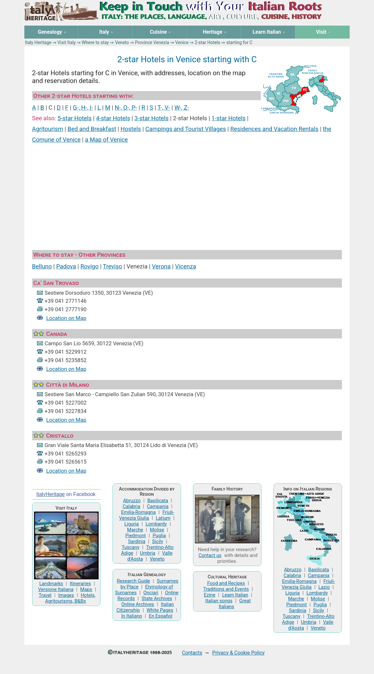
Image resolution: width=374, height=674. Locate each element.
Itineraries (80, 583)
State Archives (157, 598)
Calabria (131, 506)
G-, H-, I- (83, 107)
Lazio (324, 587)
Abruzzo (131, 500)
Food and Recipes (226, 583)
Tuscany (130, 547)
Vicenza (185, 266)
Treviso (112, 266)
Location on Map (66, 318)
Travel (45, 595)
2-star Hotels (207, 42)
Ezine (209, 595)
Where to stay (95, 42)
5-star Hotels (74, 118)
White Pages (160, 610)
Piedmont (135, 535)
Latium (163, 518)
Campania (157, 506)
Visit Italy (66, 42)
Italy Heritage (38, 42)
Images (66, 595)
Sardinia (136, 541)
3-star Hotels (152, 118)
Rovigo (89, 266)
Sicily (157, 541)
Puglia (159, 535)
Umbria (147, 553)
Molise (157, 530)
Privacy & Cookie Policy (238, 653)
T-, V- (163, 107)
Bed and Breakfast (91, 128)
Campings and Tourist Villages (185, 128)
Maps (86, 589)
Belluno (42, 266)
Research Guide (133, 581)
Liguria (131, 524)
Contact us (210, 555)
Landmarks (51, 583)
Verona (161, 266)
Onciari (150, 593)
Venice (181, 42)
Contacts (192, 653)
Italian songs (219, 601)
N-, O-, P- (126, 107)
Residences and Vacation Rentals (274, 128)
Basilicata (157, 500)
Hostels (131, 128)
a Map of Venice (106, 139)
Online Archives (137, 604)
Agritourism (47, 128)
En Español (160, 616)
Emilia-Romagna (138, 512)
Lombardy (156, 524)
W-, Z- (182, 107)
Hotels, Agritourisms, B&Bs (70, 598)
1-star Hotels (228, 118)
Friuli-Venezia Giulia (146, 515)
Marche (135, 530)
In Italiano (131, 616)
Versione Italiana (55, 589)
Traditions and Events (226, 589)
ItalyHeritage (50, 494)
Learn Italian (235, 595)
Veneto (122, 42)
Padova (66, 266)
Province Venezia (152, 42)
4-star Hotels (113, 118)
